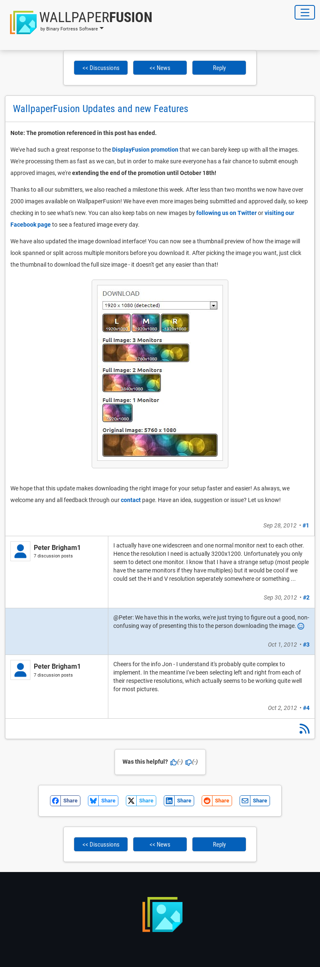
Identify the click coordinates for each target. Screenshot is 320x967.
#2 (306, 597)
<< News (160, 68)
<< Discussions (101, 68)
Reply (219, 68)
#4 (306, 708)
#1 (305, 525)
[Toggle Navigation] (305, 12)
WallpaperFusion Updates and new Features (100, 109)
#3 (306, 644)
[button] (78, 22)
